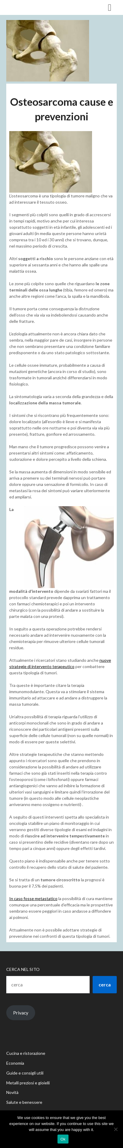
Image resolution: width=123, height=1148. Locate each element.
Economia (15, 1063)
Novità (12, 1092)
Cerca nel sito (23, 969)
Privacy (20, 1012)
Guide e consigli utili (24, 1072)
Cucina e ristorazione (25, 1053)
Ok (63, 1139)
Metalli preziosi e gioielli (28, 1082)
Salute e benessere (24, 1102)
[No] (116, 1129)
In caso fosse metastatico (33, 898)
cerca (105, 984)
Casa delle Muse (30, 7)
